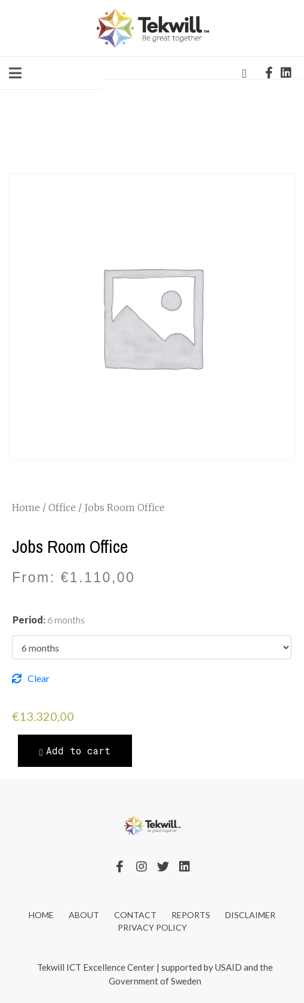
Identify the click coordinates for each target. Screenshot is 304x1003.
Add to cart (78, 750)
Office (62, 507)
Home (26, 507)
